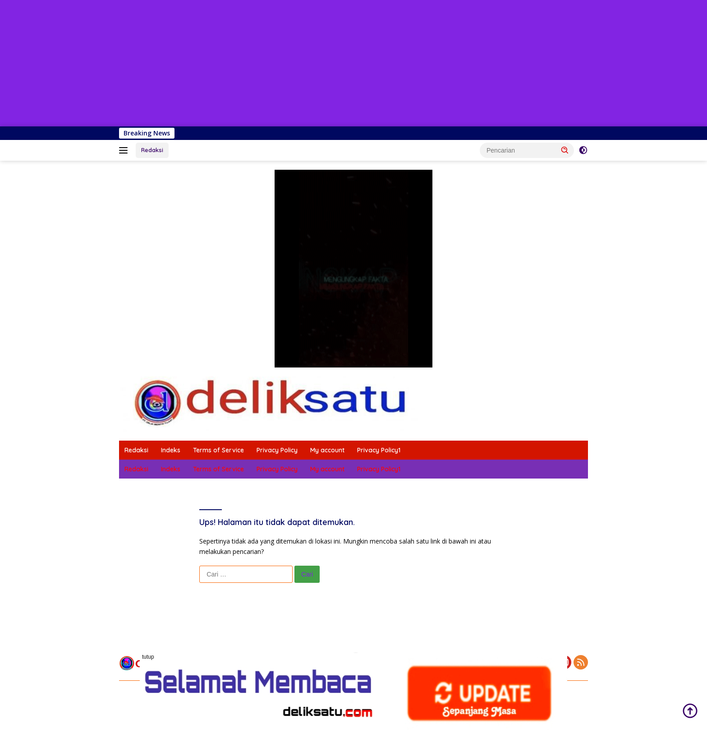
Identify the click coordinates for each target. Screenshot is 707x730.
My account (327, 450)
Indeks (170, 450)
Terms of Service (218, 450)
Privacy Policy (277, 450)
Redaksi (152, 149)
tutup (148, 657)
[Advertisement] (270, 63)
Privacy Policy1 (378, 450)
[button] (565, 150)
